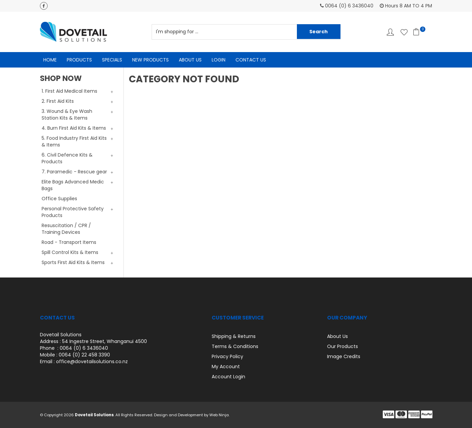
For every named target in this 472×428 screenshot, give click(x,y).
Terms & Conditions (235, 346)
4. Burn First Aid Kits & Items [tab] (74, 128)
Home (50, 59)
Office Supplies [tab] (59, 198)
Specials (112, 59)
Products (79, 59)
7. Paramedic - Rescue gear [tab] (74, 171)
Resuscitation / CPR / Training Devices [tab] (66, 229)
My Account (226, 366)
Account (390, 32)
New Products (150, 59)
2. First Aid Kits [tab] (58, 101)
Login (218, 59)
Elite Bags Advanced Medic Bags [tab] (73, 185)
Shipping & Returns (234, 336)
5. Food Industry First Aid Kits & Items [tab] (74, 141)
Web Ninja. (219, 415)
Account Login (228, 376)
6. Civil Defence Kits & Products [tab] (67, 158)
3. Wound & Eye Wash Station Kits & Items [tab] (67, 114)
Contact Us (250, 59)
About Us (190, 59)
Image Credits (343, 356)
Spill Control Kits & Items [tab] (70, 252)
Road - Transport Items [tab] (69, 242)
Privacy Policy (227, 356)
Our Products (342, 346)
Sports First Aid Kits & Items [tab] (73, 262)
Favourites (404, 32)
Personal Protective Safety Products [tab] (73, 212)
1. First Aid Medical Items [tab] (69, 91)
